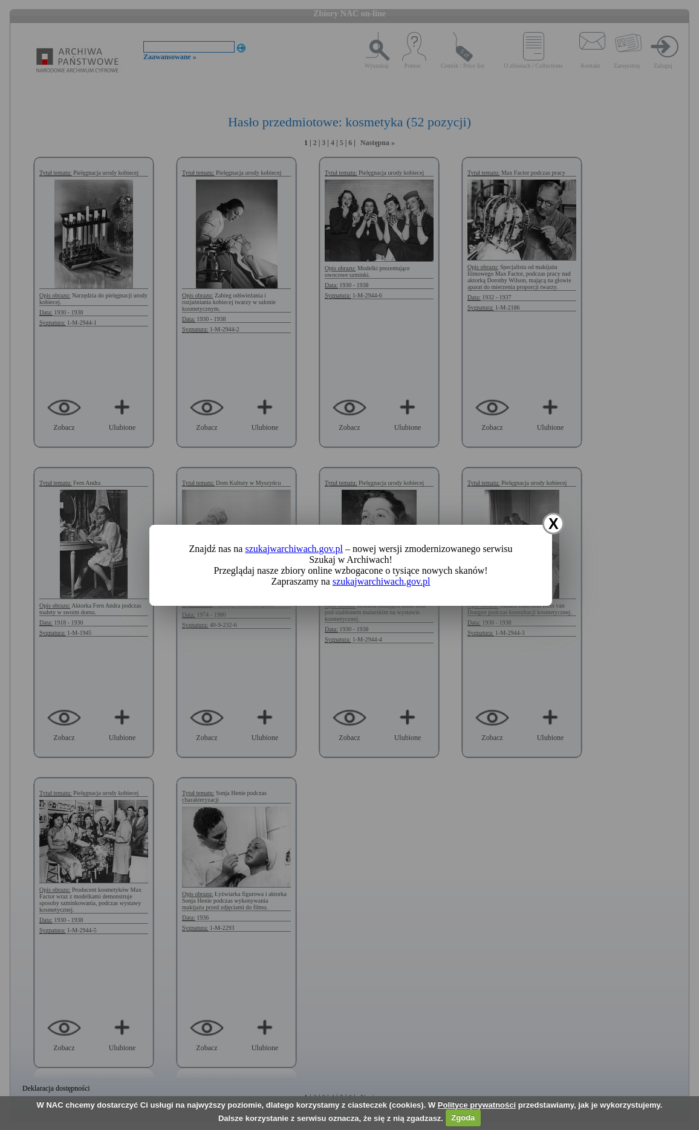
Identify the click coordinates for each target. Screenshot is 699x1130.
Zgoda (463, 1117)
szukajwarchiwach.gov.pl (294, 549)
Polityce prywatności (477, 1104)
